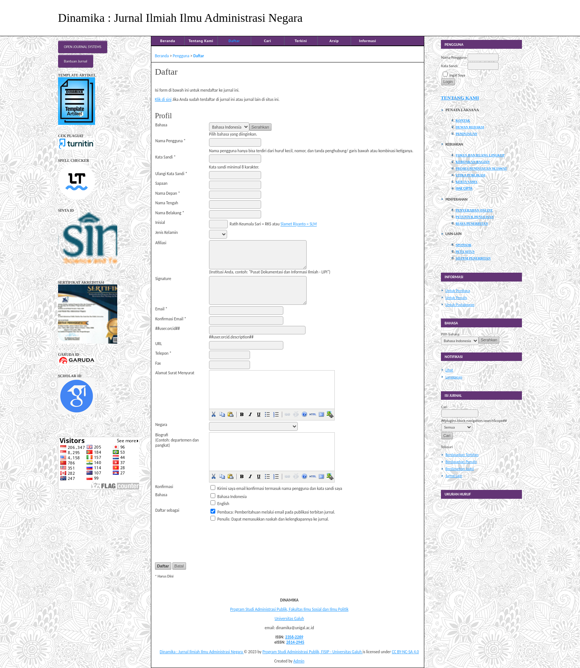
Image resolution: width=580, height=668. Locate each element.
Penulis (223, 519)
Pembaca (225, 512)
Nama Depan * (167, 193)
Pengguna (181, 55)
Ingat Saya (457, 75)
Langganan (453, 377)
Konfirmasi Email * (170, 318)
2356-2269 (294, 637)
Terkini (300, 40)
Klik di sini (163, 99)
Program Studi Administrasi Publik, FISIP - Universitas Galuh (312, 651)
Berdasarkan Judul (459, 468)
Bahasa (161, 124)
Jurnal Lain (453, 475)
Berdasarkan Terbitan (461, 454)
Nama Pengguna (454, 57)
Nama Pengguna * (170, 140)
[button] (213, 414)
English (223, 503)
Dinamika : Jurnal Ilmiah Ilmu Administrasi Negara (202, 651)
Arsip (334, 40)
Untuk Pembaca (457, 290)
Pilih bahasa (450, 334)
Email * (161, 308)
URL (158, 343)
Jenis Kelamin (166, 232)
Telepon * (163, 353)
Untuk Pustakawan (459, 304)
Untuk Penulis (456, 297)
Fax (158, 363)
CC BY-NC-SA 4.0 (405, 651)
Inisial (160, 222)
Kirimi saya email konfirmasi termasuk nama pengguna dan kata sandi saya (280, 488)
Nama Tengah (166, 202)
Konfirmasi (164, 486)
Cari (267, 40)
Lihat (449, 370)
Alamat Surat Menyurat (175, 372)
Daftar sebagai (167, 510)
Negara (161, 424)
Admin (298, 661)
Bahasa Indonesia (232, 496)
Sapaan (161, 183)
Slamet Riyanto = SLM (298, 224)
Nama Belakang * (169, 212)
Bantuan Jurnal (75, 61)
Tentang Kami (201, 40)
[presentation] (265, 537)
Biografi (161, 434)
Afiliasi (160, 242)
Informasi (367, 40)
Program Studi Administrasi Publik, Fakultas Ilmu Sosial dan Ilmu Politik (289, 609)
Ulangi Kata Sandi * (171, 173)
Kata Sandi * (165, 157)
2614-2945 (295, 642)
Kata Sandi (449, 66)
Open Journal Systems (82, 47)
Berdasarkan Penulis (461, 461)
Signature (163, 278)
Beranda (167, 40)
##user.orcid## (167, 328)
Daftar (234, 40)
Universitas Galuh (289, 618)
